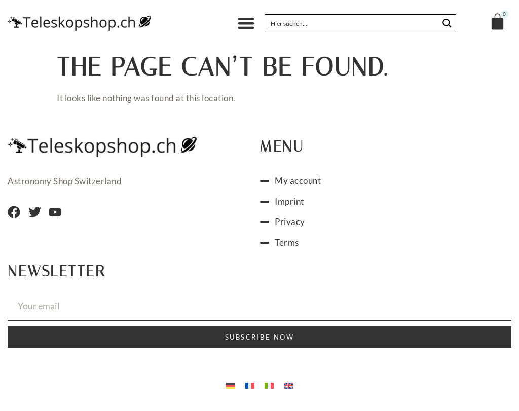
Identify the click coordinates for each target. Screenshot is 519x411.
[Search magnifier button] (447, 23)
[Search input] (352, 23)
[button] (246, 23)
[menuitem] (230, 385)
